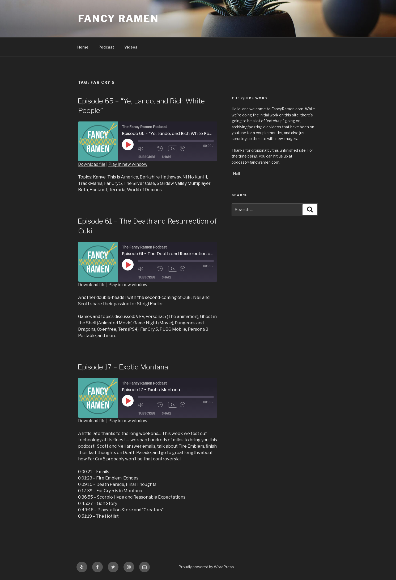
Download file (91, 164)
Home (82, 47)
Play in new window (127, 164)
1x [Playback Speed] (173, 148)
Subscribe (146, 157)
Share (166, 157)
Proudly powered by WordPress (206, 567)
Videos (130, 47)
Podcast (106, 47)
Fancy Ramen (118, 18)
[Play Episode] (128, 144)
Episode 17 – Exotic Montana (123, 367)
